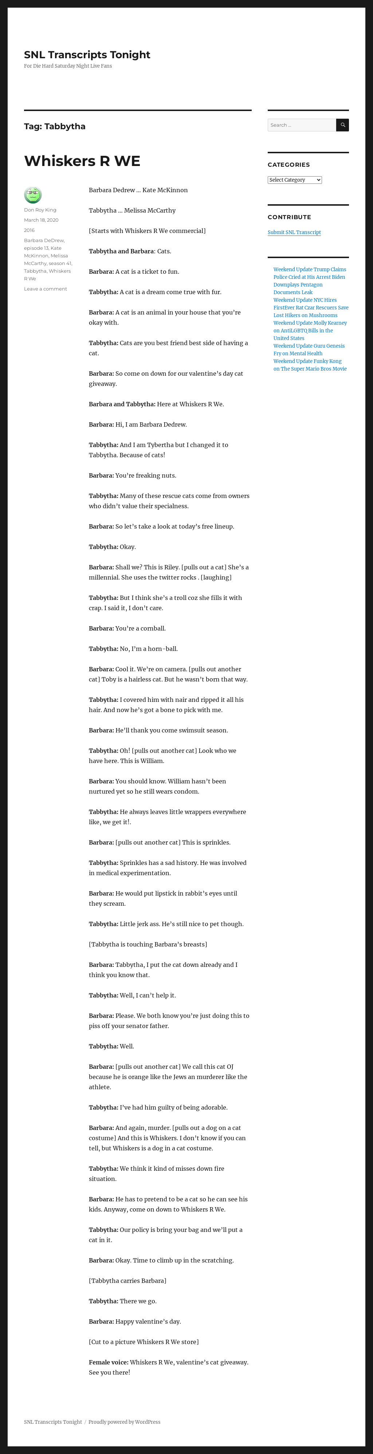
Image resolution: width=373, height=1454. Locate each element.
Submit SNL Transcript (294, 232)
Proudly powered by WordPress (125, 1422)
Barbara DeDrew (44, 240)
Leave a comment (45, 289)
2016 (29, 230)
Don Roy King (40, 210)
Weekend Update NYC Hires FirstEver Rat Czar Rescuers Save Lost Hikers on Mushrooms (311, 308)
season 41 (60, 263)
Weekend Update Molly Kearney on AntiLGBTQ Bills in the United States (310, 330)
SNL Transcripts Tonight (87, 54)
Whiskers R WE (82, 161)
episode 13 (36, 248)
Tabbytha (35, 271)
